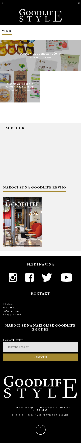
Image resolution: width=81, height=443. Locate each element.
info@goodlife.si (12, 314)
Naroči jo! (46, 407)
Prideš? (42, 410)
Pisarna (65, 407)
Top (73, 435)
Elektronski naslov (13, 340)
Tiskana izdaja (23, 407)
